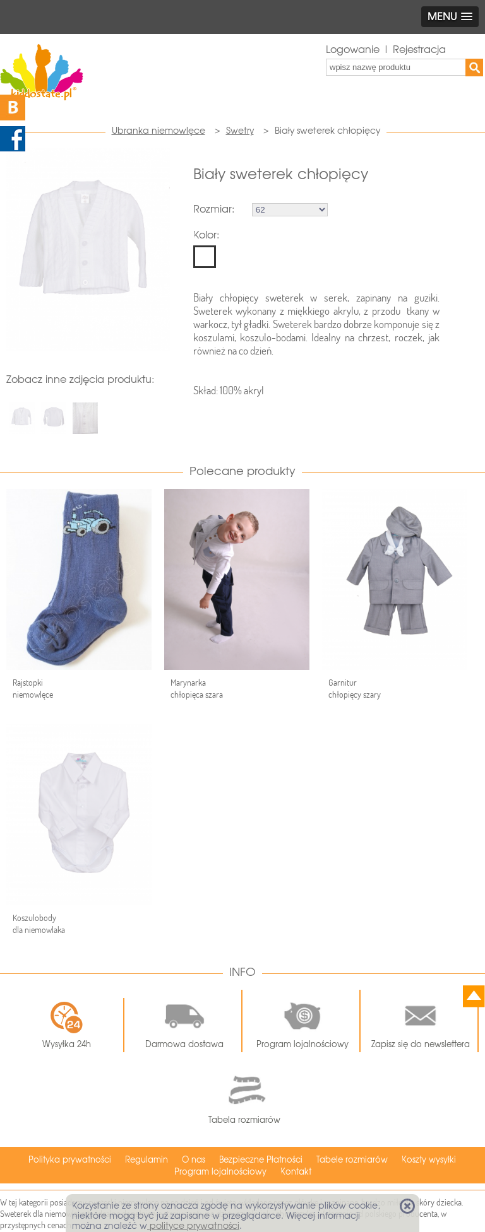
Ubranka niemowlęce (158, 131)
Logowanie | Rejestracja (386, 50)
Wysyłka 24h (66, 1025)
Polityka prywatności (69, 1160)
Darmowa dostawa (184, 1021)
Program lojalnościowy (302, 1021)
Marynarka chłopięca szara (197, 688)
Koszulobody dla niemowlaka (39, 924)
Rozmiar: (213, 209)
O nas (193, 1160)
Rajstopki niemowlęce (33, 688)
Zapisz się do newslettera (420, 1021)
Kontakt (295, 1171)
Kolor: (206, 235)
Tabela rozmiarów (244, 1096)
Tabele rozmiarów (352, 1160)
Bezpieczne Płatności (260, 1160)
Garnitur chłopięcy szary (354, 688)
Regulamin (146, 1160)
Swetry (240, 131)
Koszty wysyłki (429, 1160)
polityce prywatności (193, 1226)
